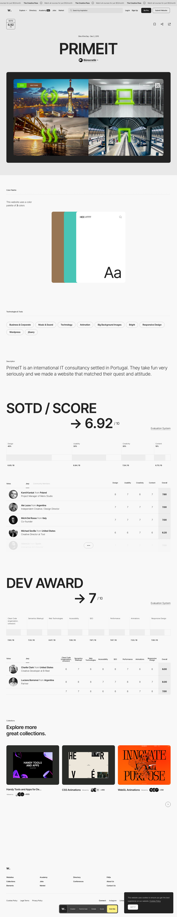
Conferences (78, 881)
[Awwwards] (9, 10)
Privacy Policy (37, 900)
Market (61, 10)
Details (93, 909)
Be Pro (146, 10)
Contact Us (111, 886)
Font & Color (83, 909)
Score (102, 909)
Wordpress (14, 332)
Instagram (113, 900)
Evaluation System (161, 428)
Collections (10, 881)
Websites (10, 877)
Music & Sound (45, 324)
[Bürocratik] (88, 60)
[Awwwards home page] (63, 909)
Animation (85, 324)
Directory (33, 10)
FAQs (109, 877)
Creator (72, 909)
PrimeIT (88, 48)
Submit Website (161, 10)
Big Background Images (109, 324)
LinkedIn (123, 900)
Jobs (54, 10)
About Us (110, 881)
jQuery (31, 332)
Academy (44, 10)
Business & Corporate (20, 324)
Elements (10, 886)
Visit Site (112, 909)
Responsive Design (152, 324)
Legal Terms (24, 900)
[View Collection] (32, 765)
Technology (66, 324)
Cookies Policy (11, 900)
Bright (132, 324)
